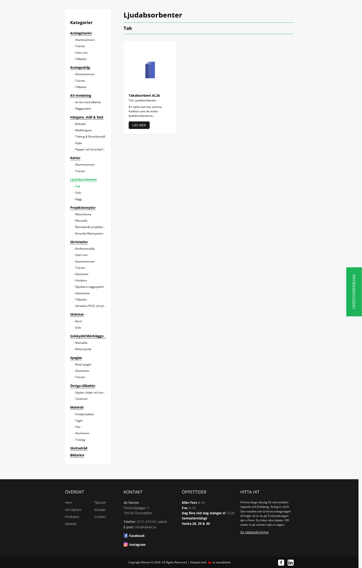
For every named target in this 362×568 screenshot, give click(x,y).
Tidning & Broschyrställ (90, 136)
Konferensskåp (85, 249)
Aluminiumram (85, 40)
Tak (77, 186)
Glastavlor (82, 274)
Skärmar (77, 314)
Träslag (80, 440)
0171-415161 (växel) (152, 521)
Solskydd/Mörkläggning (89, 336)
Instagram (137, 544)
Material (76, 407)
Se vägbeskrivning (254, 532)
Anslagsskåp (80, 67)
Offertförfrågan (354, 292)
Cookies (100, 517)
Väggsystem (83, 108)
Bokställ (80, 124)
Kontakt (100, 510)
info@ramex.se (146, 527)
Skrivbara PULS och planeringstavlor (98, 306)
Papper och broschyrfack (91, 149)
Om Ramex (73, 510)
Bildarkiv (77, 455)
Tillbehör (81, 59)
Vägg (78, 199)
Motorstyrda (83, 349)
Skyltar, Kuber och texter (91, 392)
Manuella (81, 221)
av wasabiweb (221, 562)
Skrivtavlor (79, 242)
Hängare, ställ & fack (86, 117)
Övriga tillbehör (82, 385)
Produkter (72, 517)
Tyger (79, 420)
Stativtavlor (82, 293)
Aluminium (82, 371)
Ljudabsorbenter (83, 179)
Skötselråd (78, 448)
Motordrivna (83, 214)
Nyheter (71, 524)
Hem (68, 502)
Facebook (137, 535)
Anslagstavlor (81, 33)
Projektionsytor (83, 207)
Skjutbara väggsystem (89, 287)
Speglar (76, 357)
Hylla (78, 143)
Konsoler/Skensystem (89, 233)
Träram (80, 46)
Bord (78, 321)
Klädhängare (83, 130)
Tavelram (81, 399)
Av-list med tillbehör (88, 102)
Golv (78, 193)
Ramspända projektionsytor (93, 227)
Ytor (78, 427)
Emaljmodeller (84, 414)
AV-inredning (80, 95)
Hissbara (81, 280)
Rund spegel (83, 364)
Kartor (75, 158)
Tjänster (100, 502)
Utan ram (81, 53)
